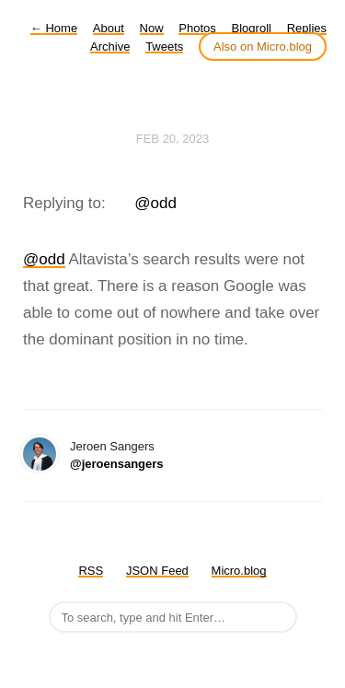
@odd (155, 203)
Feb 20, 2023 (173, 139)
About (108, 28)
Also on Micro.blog (262, 46)
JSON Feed (157, 570)
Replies (307, 28)
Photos (196, 28)
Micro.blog (239, 570)
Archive (110, 46)
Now (152, 28)
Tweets (164, 46)
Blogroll (251, 28)
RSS (90, 570)
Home (53, 28)
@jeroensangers (117, 464)
